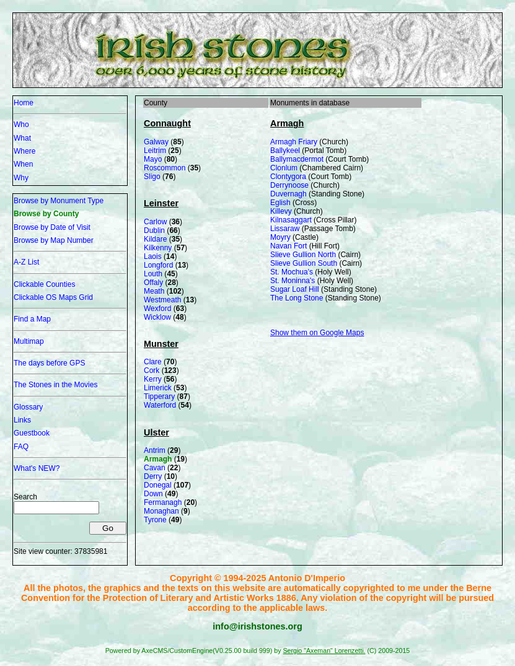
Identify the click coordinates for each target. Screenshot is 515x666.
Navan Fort (288, 246)
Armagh (158, 459)
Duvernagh (288, 194)
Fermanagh (163, 502)
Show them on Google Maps (317, 332)
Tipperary (159, 396)
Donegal (158, 485)
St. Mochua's (291, 272)
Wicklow (157, 317)
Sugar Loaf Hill (294, 289)
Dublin (154, 230)
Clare (153, 361)
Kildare (155, 239)
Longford (158, 265)
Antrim (154, 450)
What (22, 138)
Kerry (153, 379)
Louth (153, 273)
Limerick (158, 387)
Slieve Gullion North (303, 254)
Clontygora (288, 176)
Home (23, 103)
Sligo (152, 176)
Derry (153, 476)
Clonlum (283, 168)
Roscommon (164, 168)
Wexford (157, 308)
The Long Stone (296, 298)
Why (21, 177)
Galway (156, 142)
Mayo (153, 159)
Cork (151, 370)
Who (21, 124)
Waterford (160, 405)
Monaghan (161, 511)
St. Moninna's (292, 280)
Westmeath (162, 300)
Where (24, 151)
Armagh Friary (293, 142)
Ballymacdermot (297, 159)
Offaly (153, 282)
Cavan (154, 467)
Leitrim (155, 150)
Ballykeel (285, 150)
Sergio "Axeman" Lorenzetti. (324, 650)
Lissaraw (284, 228)
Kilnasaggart (291, 220)
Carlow (155, 221)
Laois (153, 256)
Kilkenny (158, 247)
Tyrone (155, 519)
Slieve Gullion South (303, 263)
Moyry (280, 237)
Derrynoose (289, 185)
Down (153, 493)
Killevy (281, 211)
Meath (154, 291)
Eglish (280, 202)
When (23, 164)
